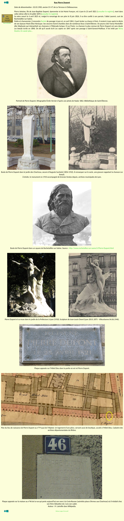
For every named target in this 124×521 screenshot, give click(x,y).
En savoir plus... (27, 31)
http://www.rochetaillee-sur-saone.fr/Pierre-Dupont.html (91, 248)
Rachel (43, 21)
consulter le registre (105, 11)
